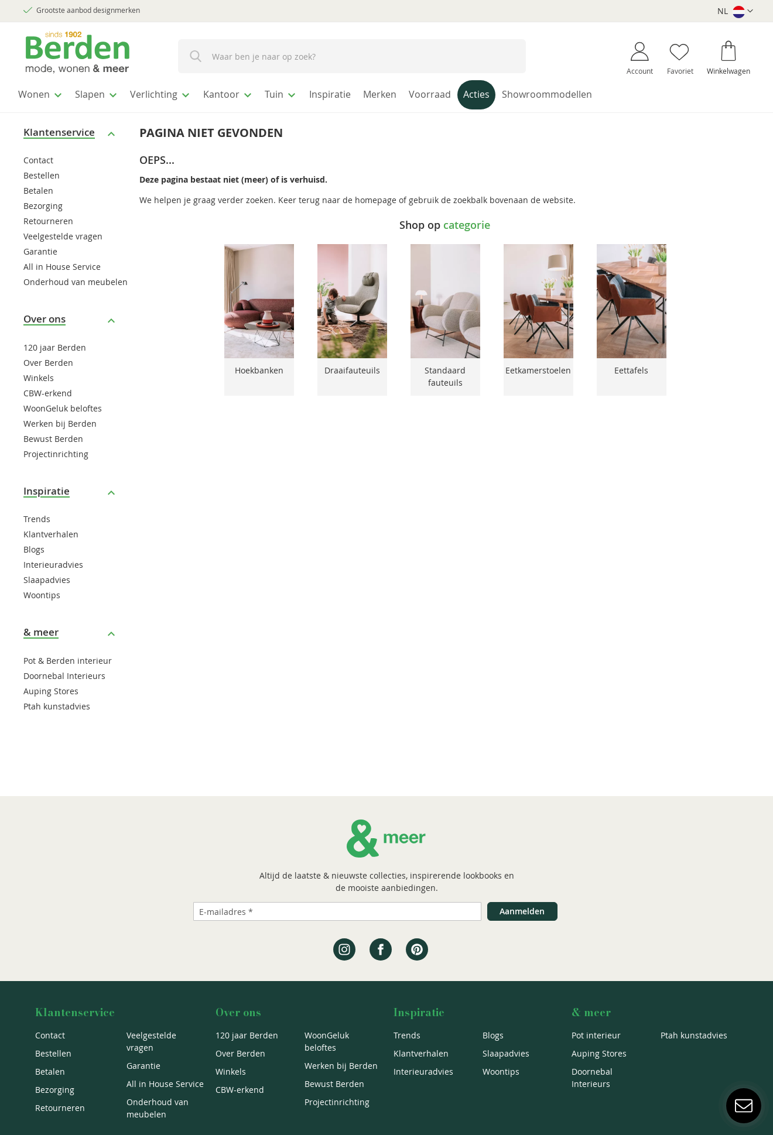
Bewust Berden (53, 435)
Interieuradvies (53, 561)
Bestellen (41, 172)
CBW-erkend (47, 389)
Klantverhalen (50, 531)
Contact (38, 157)
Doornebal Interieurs (64, 672)
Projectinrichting (55, 450)
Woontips (41, 592)
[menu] (386, 94)
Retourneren (48, 218)
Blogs (34, 546)
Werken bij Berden (60, 420)
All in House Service (62, 263)
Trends (36, 516)
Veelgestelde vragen (62, 233)
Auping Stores (50, 687)
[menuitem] (44, 93)
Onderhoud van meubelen (75, 278)
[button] (735, 11)
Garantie (40, 248)
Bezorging (43, 202)
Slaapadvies (46, 576)
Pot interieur (596, 1035)
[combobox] (352, 56)
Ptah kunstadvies (56, 702)
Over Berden (48, 359)
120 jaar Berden (54, 343)
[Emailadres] (337, 911)
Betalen (38, 187)
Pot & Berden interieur (67, 657)
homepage (375, 196)
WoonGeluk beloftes (62, 404)
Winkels (38, 374)
